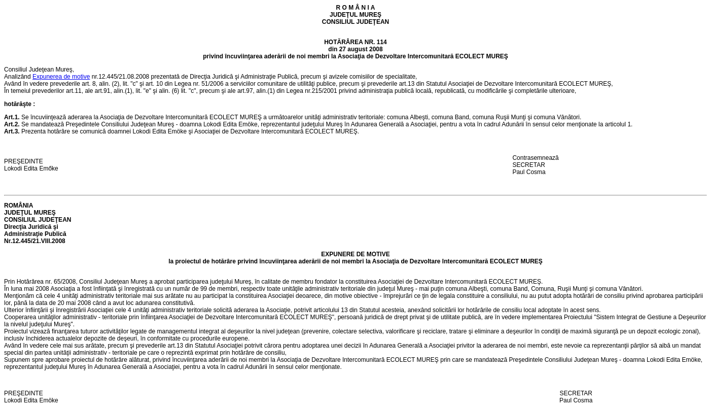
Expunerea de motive (61, 76)
